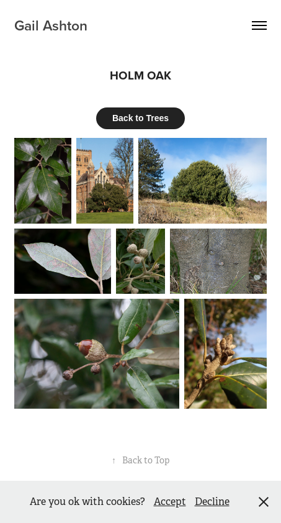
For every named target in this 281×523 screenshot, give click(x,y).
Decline (212, 501)
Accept (170, 501)
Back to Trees (140, 118)
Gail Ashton (50, 25)
